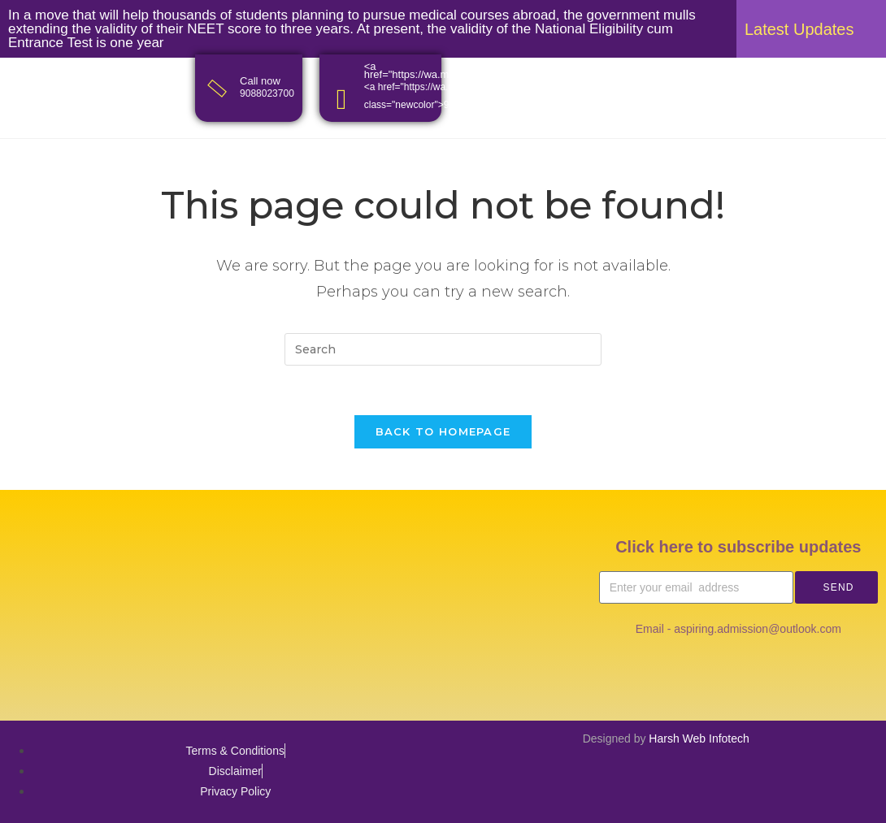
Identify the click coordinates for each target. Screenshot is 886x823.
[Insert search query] (443, 349)
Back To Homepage (443, 431)
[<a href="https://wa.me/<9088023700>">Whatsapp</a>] (342, 99)
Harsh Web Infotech (699, 738)
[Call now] (217, 88)
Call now (260, 81)
